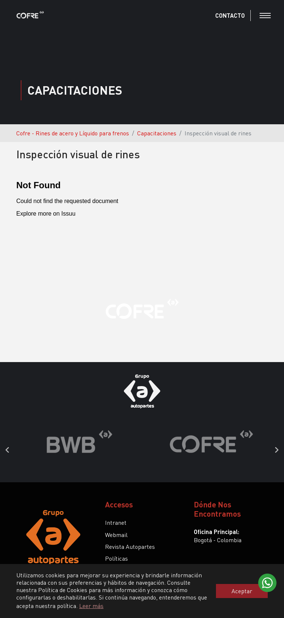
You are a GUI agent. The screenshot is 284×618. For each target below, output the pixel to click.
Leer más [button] (91, 605)
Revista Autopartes (130, 546)
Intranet (115, 522)
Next (276, 450)
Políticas (116, 558)
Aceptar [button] (241, 591)
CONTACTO (230, 15)
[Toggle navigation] (265, 15)
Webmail (116, 534)
